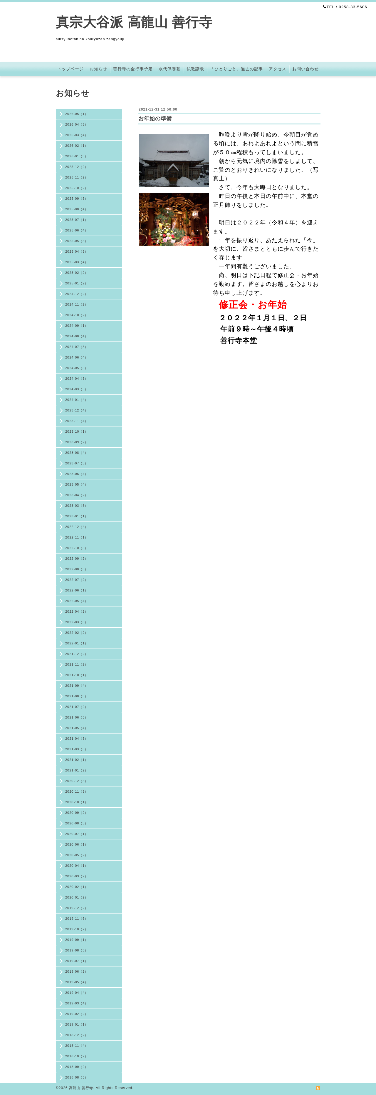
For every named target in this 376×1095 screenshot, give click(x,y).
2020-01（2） (76, 897)
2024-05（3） (76, 368)
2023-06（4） (76, 474)
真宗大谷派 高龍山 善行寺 (134, 22)
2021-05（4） (76, 728)
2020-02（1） (76, 887)
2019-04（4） (76, 992)
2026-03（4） (76, 135)
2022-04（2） (76, 611)
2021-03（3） (76, 749)
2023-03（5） (76, 505)
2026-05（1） (76, 114)
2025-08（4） (76, 209)
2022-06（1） (76, 590)
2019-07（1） (76, 961)
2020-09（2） (76, 812)
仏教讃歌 (195, 68)
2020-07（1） (76, 834)
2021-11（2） (76, 664)
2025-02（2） (76, 272)
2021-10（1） (76, 675)
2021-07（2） (76, 707)
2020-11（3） (76, 791)
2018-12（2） (76, 1035)
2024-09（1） (76, 325)
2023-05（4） (76, 484)
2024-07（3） (76, 347)
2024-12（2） (76, 294)
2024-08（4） (76, 336)
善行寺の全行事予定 (133, 68)
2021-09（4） (76, 685)
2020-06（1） (76, 844)
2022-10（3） (76, 548)
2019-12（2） (76, 908)
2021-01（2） (76, 770)
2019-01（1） (76, 1024)
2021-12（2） (76, 654)
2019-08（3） (76, 950)
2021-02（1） (76, 759)
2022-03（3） (76, 622)
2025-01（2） (76, 283)
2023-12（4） (76, 410)
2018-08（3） (76, 1077)
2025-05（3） (76, 241)
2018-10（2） (76, 1056)
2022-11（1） (76, 537)
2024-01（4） (76, 399)
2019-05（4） (76, 982)
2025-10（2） (76, 188)
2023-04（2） (76, 495)
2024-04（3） (76, 378)
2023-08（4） (76, 452)
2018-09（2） (76, 1067)
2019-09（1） (76, 939)
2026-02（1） (76, 145)
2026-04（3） (76, 124)
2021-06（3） (76, 717)
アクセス (277, 68)
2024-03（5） (76, 389)
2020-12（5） (76, 781)
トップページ (70, 68)
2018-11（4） (76, 1045)
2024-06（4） (76, 357)
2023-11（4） (76, 421)
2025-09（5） (76, 198)
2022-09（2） (76, 558)
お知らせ (98, 68)
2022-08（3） (76, 569)
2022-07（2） (76, 579)
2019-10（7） (76, 929)
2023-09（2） (76, 442)
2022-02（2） (76, 632)
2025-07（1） (76, 219)
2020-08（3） (76, 823)
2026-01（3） (76, 156)
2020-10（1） (76, 802)
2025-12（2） (76, 167)
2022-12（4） (76, 527)
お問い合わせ (305, 68)
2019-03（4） (76, 1003)
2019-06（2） (76, 971)
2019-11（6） (76, 918)
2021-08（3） (76, 696)
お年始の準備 (155, 118)
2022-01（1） (76, 643)
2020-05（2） (76, 855)
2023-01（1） (76, 516)
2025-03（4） (76, 262)
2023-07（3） (76, 463)
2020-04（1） (76, 865)
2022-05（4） (76, 601)
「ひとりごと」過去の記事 (236, 68)
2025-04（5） (76, 251)
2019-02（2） (76, 1014)
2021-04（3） (76, 738)
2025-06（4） (76, 230)
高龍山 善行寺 (81, 1088)
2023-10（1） (76, 431)
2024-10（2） (76, 315)
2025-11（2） (76, 177)
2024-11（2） (76, 304)
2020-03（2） (76, 876)
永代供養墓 (170, 68)
